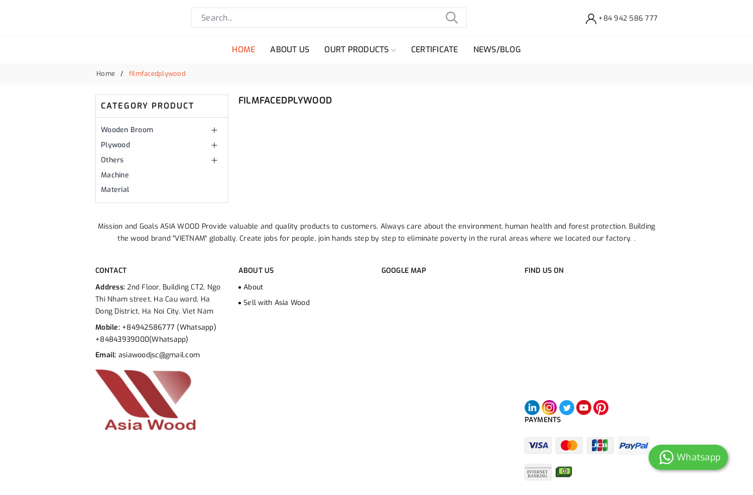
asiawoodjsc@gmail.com (159, 355)
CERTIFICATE (434, 49)
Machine (115, 175)
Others (112, 160)
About (253, 287)
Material (115, 189)
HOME (243, 49)
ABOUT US (289, 49)
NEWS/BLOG (497, 49)
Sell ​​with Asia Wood (276, 303)
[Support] (622, 18)
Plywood (115, 145)
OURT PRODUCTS (360, 49)
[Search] (329, 18)
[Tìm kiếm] (451, 17)
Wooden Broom (127, 130)
